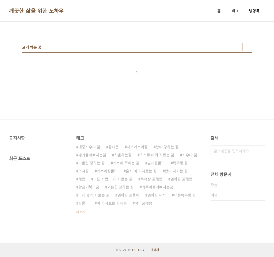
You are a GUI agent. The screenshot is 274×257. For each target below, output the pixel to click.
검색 (259, 151)
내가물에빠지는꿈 (92, 155)
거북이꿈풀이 (107, 171)
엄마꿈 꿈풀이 (128, 195)
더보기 (80, 211)
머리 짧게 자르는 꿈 (93, 195)
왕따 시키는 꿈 (176, 171)
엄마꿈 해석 (156, 195)
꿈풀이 (83, 203)
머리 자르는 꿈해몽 (112, 203)
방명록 (254, 10)
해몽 (81, 179)
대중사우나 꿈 (89, 146)
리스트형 (248, 47)
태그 (234, 10)
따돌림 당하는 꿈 (91, 163)
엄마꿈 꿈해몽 (181, 179)
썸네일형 (239, 47)
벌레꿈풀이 (156, 163)
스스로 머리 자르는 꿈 (157, 155)
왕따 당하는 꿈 (167, 146)
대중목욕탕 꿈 (185, 195)
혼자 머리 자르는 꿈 (141, 171)
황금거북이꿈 (88, 187)
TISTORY (138, 249)
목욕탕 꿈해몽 (151, 179)
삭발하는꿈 (123, 155)
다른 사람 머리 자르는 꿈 (112, 179)
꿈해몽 (113, 146)
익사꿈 (83, 171)
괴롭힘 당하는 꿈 (120, 187)
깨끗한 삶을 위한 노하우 (36, 10)
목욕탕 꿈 (180, 163)
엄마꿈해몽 (143, 203)
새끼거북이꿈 (137, 146)
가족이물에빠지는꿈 (157, 187)
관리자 (154, 249)
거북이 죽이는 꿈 (126, 163)
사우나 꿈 (189, 155)
